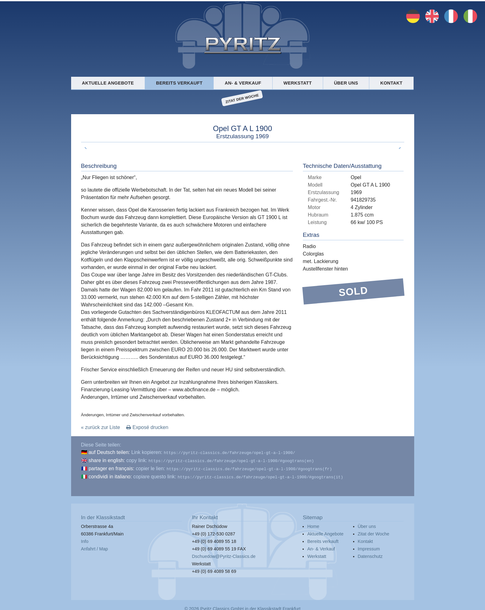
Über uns (346, 83)
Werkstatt (298, 83)
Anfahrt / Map (94, 546)
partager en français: (111, 467)
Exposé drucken (147, 427)
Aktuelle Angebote (108, 83)
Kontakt (391, 83)
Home (313, 523)
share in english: (107, 459)
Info (85, 538)
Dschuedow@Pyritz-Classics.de (223, 553)
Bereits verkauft (179, 83)
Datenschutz (370, 553)
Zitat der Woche (242, 98)
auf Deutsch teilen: (109, 452)
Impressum (369, 546)
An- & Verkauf (243, 83)
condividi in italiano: (110, 474)
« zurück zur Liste (100, 427)
